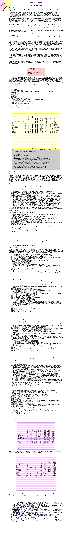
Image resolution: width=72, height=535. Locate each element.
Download (15, 521)
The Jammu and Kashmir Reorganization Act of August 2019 (25, 525)
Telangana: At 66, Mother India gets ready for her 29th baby (25, 520)
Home (31, 5)
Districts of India (16, 177)
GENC (32, 18)
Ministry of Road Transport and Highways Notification (23, 530)
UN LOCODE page (15, 211)
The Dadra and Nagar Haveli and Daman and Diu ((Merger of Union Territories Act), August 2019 (32, 527)
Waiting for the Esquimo (25, 513)
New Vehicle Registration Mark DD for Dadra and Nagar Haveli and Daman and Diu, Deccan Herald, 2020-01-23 (36, 529)
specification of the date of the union (21, 528)
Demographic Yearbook (17, 518)
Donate (40, 5)
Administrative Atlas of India (18, 519)
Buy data (36, 5)
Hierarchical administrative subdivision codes (23, 156)
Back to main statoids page (31, 532)
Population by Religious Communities (19, 512)
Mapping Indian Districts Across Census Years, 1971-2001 (43, 516)
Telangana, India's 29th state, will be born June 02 (23, 524)
